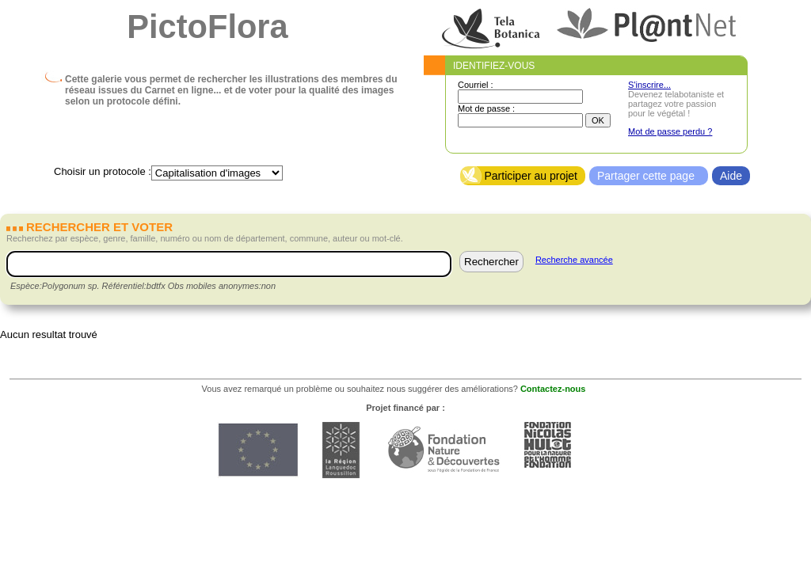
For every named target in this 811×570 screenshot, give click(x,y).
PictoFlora (207, 26)
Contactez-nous (553, 388)
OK (598, 120)
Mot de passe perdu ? (670, 131)
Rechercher (491, 262)
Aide (731, 175)
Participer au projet (530, 175)
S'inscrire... (649, 84)
